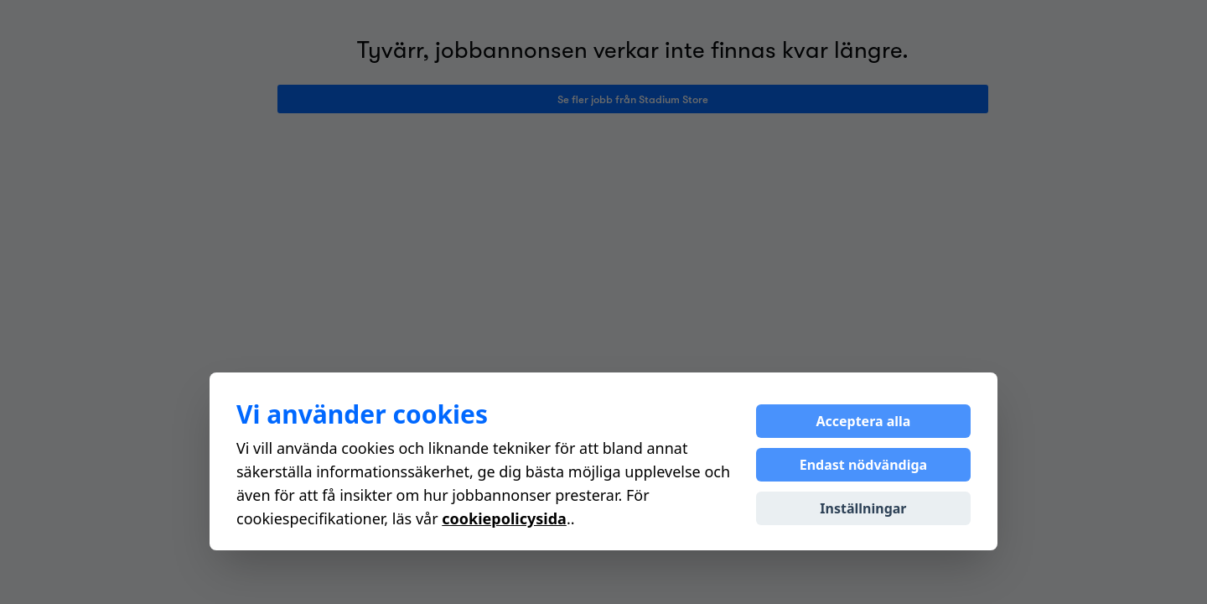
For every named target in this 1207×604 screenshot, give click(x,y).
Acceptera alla (863, 421)
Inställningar (863, 508)
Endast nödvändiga (863, 465)
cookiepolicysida (504, 518)
